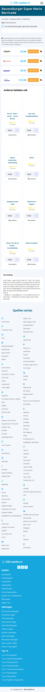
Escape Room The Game (10, 424)
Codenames (6, 384)
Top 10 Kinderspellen (10, 662)
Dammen (5, 396)
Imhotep (4, 470)
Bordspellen (6, 574)
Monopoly (26, 328)
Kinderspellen (7, 588)
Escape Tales (6, 427)
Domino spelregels (9, 632)
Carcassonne (6, 368)
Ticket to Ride (27, 467)
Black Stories (6, 353)
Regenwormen (28, 394)
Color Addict (6, 388)
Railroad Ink (27, 388)
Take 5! (25, 450)
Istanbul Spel (6, 476)
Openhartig (27, 340)
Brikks (4, 359)
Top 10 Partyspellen (9, 673)
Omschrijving (8, 275)
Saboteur (26, 412)
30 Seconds (5, 322)
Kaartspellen (6, 585)
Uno (24, 495)
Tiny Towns (27, 477)
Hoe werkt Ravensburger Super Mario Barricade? (19, 26)
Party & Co (27, 348)
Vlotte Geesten (28, 507)
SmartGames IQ (28, 439)
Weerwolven (27, 518)
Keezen (4, 502)
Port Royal (26, 368)
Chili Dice (5, 371)
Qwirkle (25, 376)
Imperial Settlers (7, 473)
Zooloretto (27, 548)
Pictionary (26, 358)
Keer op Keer (6, 499)
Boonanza (5, 356)
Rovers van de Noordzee (31, 401)
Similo (25, 436)
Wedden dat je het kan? (31, 515)
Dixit (3, 402)
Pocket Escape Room (30, 365)
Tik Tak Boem (28, 470)
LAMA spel (5, 524)
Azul (3, 338)
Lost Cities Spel (7, 534)
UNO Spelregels (8, 618)
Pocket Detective (29, 361)
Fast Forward (6, 445)
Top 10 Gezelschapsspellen (12, 659)
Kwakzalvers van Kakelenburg (11, 516)
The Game (26, 460)
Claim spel (5, 378)
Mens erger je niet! (29, 322)
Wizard (25, 531)
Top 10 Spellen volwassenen (12, 680)
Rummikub (26, 404)
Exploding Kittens (7, 437)
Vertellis (25, 503)
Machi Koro (5, 545)
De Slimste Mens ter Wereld (11, 399)
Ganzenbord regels (9, 622)
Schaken (26, 419)
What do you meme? (30, 521)
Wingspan (26, 528)
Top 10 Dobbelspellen (10, 666)
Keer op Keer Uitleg (9, 643)
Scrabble (26, 422)
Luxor (3, 537)
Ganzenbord (6, 453)
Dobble (4, 406)
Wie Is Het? (27, 525)
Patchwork (26, 351)
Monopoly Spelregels (10, 639)
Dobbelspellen (7, 578)
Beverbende (6, 349)
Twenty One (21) (28, 480)
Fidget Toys (6, 603)
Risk (24, 397)
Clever (4, 381)
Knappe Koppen (7, 506)
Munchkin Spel (28, 332)
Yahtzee (26, 539)
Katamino (5, 496)
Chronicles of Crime (8, 374)
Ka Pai (4, 492)
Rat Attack (26, 391)
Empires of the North (9, 420)
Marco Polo (27, 318)
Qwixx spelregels (8, 636)
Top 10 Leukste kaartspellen (13, 669)
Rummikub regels (8, 615)
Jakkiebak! (5, 484)
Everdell (4, 430)
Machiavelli (5, 549)
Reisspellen (6, 599)
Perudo (25, 355)
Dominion (5, 409)
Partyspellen (6, 581)
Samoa (25, 416)
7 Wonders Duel (7, 330)
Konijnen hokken (7, 512)
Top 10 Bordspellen (9, 655)
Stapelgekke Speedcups (31, 442)
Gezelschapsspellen (9, 592)
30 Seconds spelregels (10, 611)
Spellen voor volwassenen (12, 596)
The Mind (26, 464)
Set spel (25, 429)
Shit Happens (27, 432)
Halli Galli (5, 461)
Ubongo (26, 488)
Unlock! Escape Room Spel (32, 492)
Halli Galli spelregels (9, 625)
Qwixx (25, 379)
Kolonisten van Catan (9, 509)
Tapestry (26, 454)
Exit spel (4, 434)
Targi (25, 457)
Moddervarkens (28, 325)
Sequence (26, 426)
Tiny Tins (26, 474)
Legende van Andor (8, 527)
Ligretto (4, 530)
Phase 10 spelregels (9, 646)
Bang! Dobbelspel (7, 346)
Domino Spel (6, 412)
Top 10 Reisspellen (9, 676)
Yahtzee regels (7, 629)
